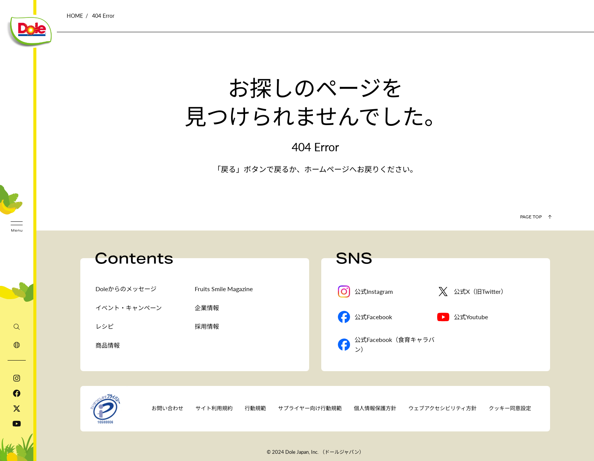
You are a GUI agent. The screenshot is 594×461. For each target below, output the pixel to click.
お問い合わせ (167, 408)
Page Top (531, 217)
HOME (75, 16)
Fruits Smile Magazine (224, 288)
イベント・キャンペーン (128, 307)
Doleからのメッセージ (125, 288)
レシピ (104, 326)
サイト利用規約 (214, 408)
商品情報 (107, 345)
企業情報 (207, 307)
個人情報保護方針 (375, 408)
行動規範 (255, 408)
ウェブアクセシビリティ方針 (442, 408)
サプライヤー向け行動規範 (310, 408)
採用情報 (207, 326)
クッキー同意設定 (510, 408)
